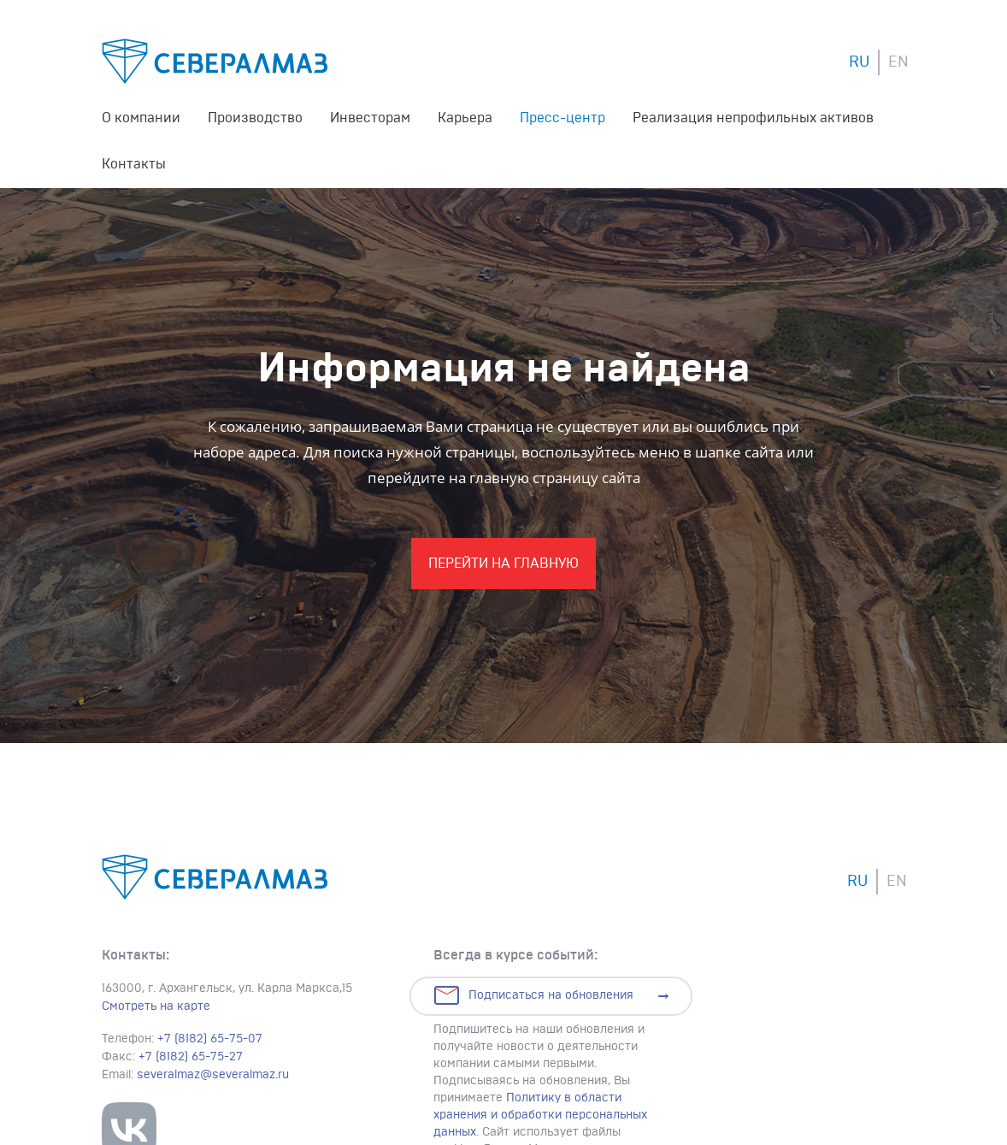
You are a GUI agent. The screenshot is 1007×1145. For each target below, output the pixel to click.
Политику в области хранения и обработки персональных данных (540, 1115)
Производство (255, 118)
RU (859, 62)
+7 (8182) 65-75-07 (209, 1039)
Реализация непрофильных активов (753, 118)
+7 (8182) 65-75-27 (190, 1057)
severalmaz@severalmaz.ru (213, 1075)
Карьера (465, 118)
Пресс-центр (562, 118)
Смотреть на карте (156, 1006)
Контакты (134, 164)
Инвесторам (370, 118)
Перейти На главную (503, 563)
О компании (141, 118)
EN (898, 62)
